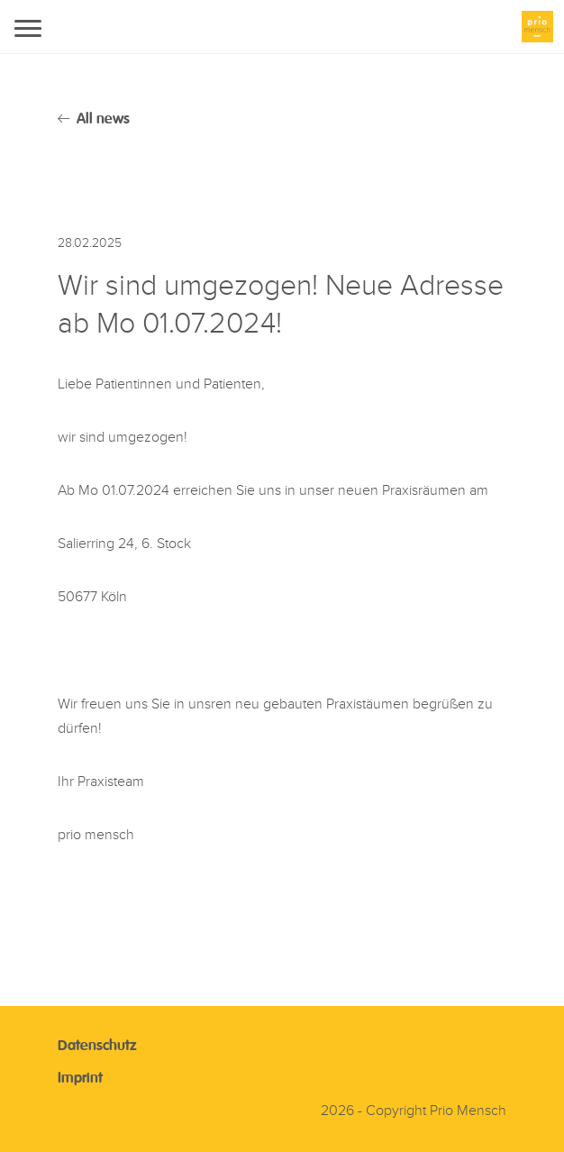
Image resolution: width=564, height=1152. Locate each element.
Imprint (80, 1079)
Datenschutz (97, 1046)
